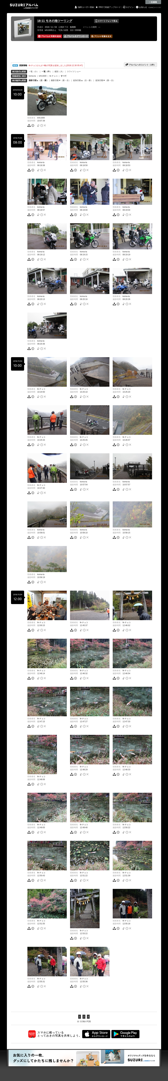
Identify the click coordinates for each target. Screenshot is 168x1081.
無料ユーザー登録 (86, 7)
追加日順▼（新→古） (105, 80)
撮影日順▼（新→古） (61, 80)
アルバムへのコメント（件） (140, 64)
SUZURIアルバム (24, 6)
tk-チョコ (54, 76)
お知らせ (143, 7)
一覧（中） (47, 71)
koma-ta (32, 76)
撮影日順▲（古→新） (38, 80)
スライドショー (74, 71)
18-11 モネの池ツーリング (54, 20)
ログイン (130, 7)
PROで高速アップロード (110, 7)
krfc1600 (42, 76)
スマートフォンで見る (106, 21)
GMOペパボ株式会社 (155, 7)
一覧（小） (34, 71)
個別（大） (59, 71)
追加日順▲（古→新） (83, 80)
